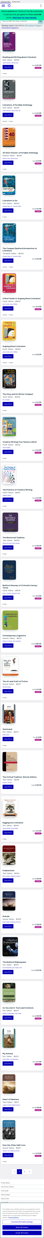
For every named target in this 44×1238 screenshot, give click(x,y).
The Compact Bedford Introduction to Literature (20, 249)
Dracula (6, 916)
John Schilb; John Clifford (10, 304)
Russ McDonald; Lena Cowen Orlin (12, 967)
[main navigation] (3, 6)
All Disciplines (29, 26)
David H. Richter (7, 782)
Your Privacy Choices (7, 1187)
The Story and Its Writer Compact (18, 394)
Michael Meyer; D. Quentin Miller (12, 206)
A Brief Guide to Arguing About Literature (21, 298)
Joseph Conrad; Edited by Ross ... (12, 1105)
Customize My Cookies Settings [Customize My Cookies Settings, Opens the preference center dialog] (22, 1222)
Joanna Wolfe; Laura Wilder (10, 828)
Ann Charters (6, 400)
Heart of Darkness (11, 1099)
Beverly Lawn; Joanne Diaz (10, 158)
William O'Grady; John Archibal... (12, 641)
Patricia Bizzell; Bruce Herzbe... (11, 543)
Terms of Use (5, 1198)
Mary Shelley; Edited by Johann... (12, 876)
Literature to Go (10, 200)
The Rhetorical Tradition (14, 537)
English (38, 26)
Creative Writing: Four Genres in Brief (20, 442)
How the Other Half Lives (14, 1145)
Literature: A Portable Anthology (17, 105)
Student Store (16, 2)
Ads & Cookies (5, 1195)
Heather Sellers (7, 495)
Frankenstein (8, 870)
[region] (22, 1220)
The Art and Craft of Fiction (15, 681)
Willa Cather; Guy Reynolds (10, 1059)
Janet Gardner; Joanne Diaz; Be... (12, 110)
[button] (40, 5)
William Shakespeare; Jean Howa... (12, 1013)
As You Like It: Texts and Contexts (18, 1008)
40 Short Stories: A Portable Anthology (20, 153)
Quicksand (7, 729)
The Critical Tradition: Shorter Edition (20, 777)
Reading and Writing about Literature (19, 57)
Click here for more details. (24, 17)
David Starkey (6, 447)
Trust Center (4, 1191)
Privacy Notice (5, 1183)
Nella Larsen (6, 735)
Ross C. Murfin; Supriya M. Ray (11, 593)
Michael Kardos (7, 687)
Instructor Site (5, 2)
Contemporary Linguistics (14, 635)
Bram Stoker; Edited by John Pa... (12, 922)
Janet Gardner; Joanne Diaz (10, 63)
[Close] (40, 14)
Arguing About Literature (14, 346)
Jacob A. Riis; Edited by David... (11, 1151)
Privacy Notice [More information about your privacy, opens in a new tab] (13, 1217)
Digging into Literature (13, 823)
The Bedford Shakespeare (14, 962)
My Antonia (8, 1053)
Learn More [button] (8, 67)
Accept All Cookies (22, 1233)
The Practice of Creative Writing (17, 490)
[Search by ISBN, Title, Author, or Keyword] (19, 21)
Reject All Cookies (22, 1227)
